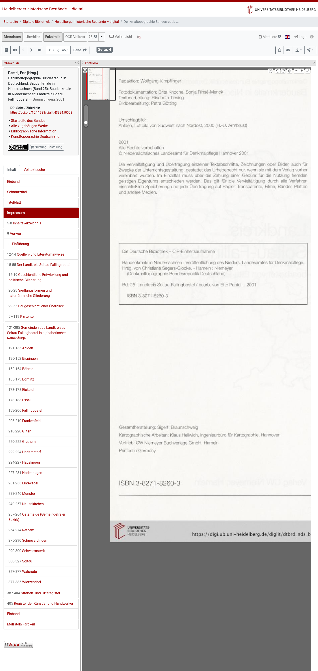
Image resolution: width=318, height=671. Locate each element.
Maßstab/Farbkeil (21, 624)
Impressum (16, 213)
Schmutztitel (17, 192)
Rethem (21, 530)
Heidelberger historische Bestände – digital (42, 8)
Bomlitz (21, 379)
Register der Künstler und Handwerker (40, 603)
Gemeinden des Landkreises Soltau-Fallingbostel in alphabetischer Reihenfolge (36, 332)
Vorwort (15, 233)
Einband (13, 182)
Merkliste (270, 37)
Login (300, 37)
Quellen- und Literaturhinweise (35, 254)
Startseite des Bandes (28, 121)
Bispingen (23, 358)
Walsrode (22, 572)
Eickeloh (21, 390)
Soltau (20, 561)
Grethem (22, 442)
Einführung (18, 244)
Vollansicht (120, 36)
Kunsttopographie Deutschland (35, 136)
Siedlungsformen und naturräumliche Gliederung (30, 293)
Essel (19, 400)
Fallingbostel (25, 410)
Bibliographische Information (33, 131)
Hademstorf (24, 452)
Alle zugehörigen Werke (29, 126)
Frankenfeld (24, 421)
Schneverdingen (27, 540)
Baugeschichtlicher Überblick (36, 306)
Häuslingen (24, 462)
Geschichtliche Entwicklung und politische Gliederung (38, 277)
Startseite (11, 22)
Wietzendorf (24, 582)
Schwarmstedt (26, 551)
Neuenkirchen (26, 504)
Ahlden (20, 348)
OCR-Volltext (75, 37)
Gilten (19, 431)
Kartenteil (21, 316)
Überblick (33, 37)
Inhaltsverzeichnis (24, 223)
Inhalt (11, 170)
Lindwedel (23, 483)
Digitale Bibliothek (36, 22)
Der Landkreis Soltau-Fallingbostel (38, 265)
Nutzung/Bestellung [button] (46, 147)
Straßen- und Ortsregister (33, 593)
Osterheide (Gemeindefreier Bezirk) (36, 517)
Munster (21, 493)
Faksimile (53, 37)
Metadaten (12, 37)
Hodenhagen (25, 473)
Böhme (20, 369)
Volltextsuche (34, 170)
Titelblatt (14, 202)
